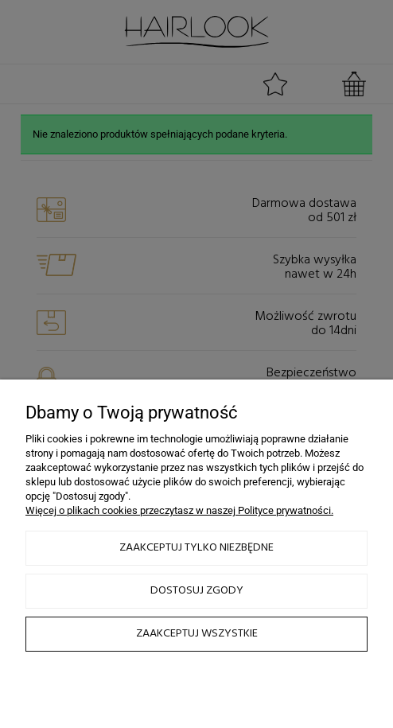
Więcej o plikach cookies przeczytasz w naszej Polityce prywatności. (179, 510)
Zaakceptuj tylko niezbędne (196, 548)
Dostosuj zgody (196, 591)
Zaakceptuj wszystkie (197, 634)
